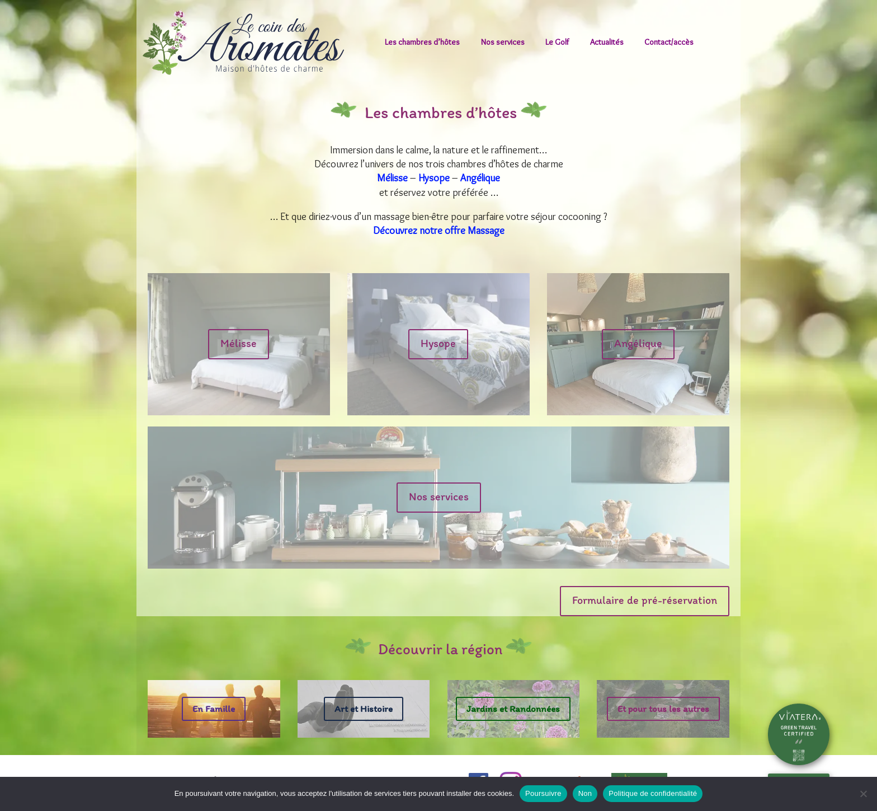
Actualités (607, 42)
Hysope (434, 178)
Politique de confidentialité (653, 793)
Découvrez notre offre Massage (438, 230)
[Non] (863, 793)
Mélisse (392, 178)
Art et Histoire (363, 708)
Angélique (480, 178)
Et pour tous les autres (663, 708)
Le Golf (557, 42)
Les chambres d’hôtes (422, 42)
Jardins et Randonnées (513, 708)
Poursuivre (543, 793)
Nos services (503, 42)
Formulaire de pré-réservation (644, 600)
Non (585, 793)
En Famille (213, 708)
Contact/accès (669, 42)
